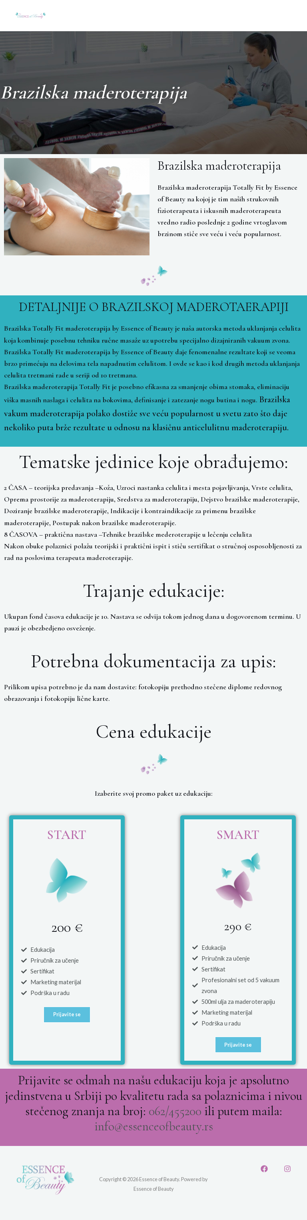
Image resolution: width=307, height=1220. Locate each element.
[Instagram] (287, 1170)
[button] (67, 1015)
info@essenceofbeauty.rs (153, 1127)
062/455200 (175, 1112)
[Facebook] (264, 1170)
